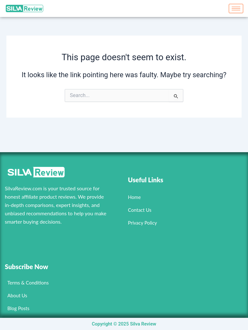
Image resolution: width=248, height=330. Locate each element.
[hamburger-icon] (236, 8)
